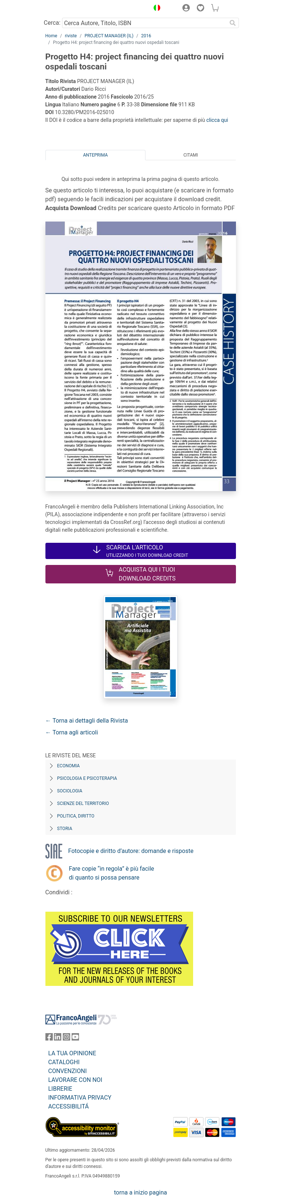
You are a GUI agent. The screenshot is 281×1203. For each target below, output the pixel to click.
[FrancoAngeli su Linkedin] (57, 1038)
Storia (64, 828)
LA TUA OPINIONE (72, 1053)
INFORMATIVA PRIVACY (80, 1097)
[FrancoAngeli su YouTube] (75, 1038)
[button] (155, 9)
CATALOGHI (64, 1062)
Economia (68, 765)
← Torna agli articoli (71, 732)
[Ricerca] (233, 23)
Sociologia (69, 791)
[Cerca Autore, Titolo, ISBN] (144, 23)
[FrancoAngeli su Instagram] (66, 1038)
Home (51, 35)
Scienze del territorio (83, 803)
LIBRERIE (60, 1088)
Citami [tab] (191, 155)
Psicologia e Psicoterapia (87, 778)
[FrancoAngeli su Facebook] (49, 1038)
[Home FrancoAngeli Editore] (70, 9)
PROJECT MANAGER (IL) (109, 35)
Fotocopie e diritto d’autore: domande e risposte (130, 850)
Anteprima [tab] (95, 155)
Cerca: (52, 22)
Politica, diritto (76, 816)
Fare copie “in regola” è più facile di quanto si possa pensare (111, 873)
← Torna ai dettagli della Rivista (86, 720)
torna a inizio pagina (140, 1192)
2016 (146, 35)
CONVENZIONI (67, 1071)
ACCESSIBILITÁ (68, 1106)
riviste (71, 35)
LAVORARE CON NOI (75, 1079)
